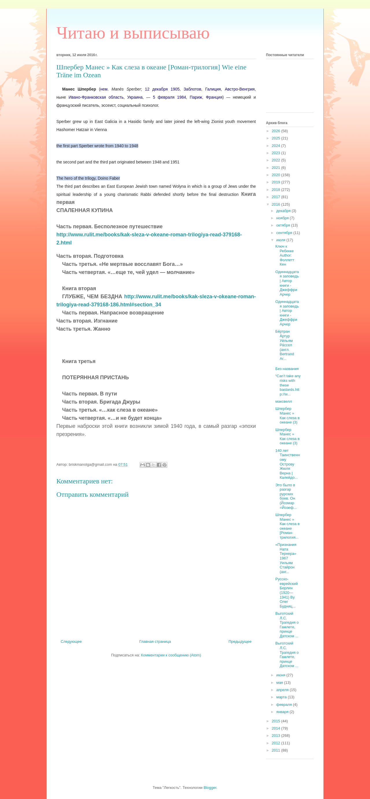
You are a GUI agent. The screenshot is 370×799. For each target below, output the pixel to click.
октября (283, 225)
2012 (276, 743)
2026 (276, 131)
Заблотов (192, 89)
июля (281, 240)
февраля (284, 704)
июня (281, 675)
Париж (196, 97)
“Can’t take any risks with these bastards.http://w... (287, 385)
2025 (276, 138)
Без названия (287, 369)
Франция (214, 97)
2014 (276, 728)
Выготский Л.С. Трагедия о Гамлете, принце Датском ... (287, 624)
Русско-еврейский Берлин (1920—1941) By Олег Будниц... (286, 592)
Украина (135, 97)
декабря (284, 211)
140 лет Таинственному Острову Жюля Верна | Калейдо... (287, 464)
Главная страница (155, 641)
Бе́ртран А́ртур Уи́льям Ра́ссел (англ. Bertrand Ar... (284, 345)
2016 (276, 204)
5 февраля (164, 97)
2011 (276, 750)
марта (282, 697)
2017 (276, 197)
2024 (276, 145)
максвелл (283, 401)
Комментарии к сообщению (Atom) (171, 655)
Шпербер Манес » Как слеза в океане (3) (287, 415)
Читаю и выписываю (133, 32)
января (283, 712)
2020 (276, 175)
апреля (283, 690)
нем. (104, 89)
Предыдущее (239, 641)
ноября (283, 218)
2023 (276, 153)
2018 (276, 189)
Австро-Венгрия (240, 89)
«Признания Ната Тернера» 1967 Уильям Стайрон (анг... (285, 558)
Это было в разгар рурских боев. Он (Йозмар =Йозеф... (286, 496)
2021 (276, 167)
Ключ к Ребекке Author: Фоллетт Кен (284, 255)
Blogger (210, 787)
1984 (181, 97)
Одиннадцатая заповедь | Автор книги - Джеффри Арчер (287, 283)
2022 (276, 160)
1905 (175, 89)
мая (280, 682)
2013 (276, 735)
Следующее (71, 641)
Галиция (213, 89)
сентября (284, 233)
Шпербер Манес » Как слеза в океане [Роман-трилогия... (287, 526)
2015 (276, 721)
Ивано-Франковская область (96, 97)
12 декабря (156, 89)
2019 (276, 182)
